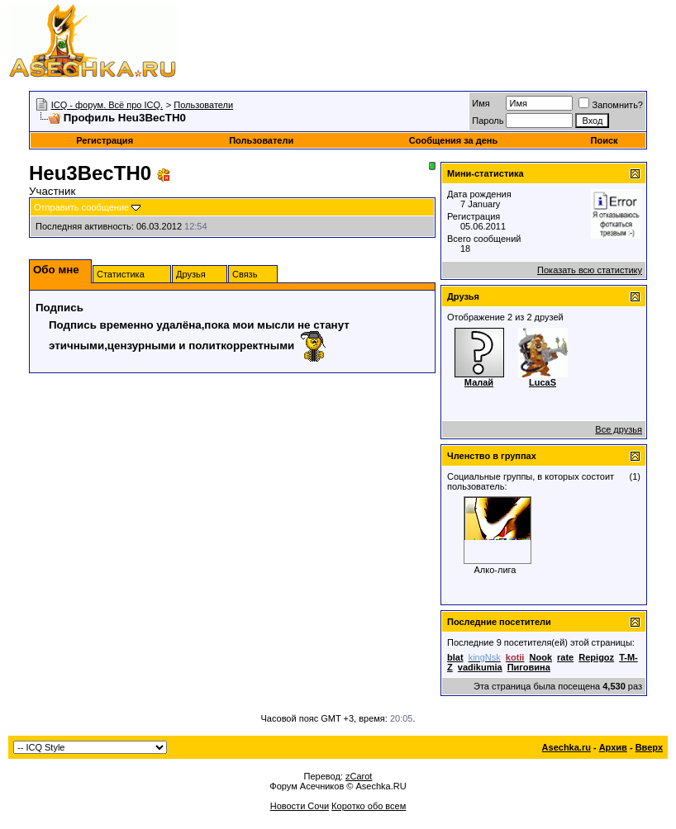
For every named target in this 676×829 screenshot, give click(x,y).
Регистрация (104, 140)
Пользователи (203, 105)
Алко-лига (495, 570)
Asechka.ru (566, 747)
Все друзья (618, 429)
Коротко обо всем (368, 806)
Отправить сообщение (81, 207)
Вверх (649, 747)
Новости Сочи (299, 806)
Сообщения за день (453, 140)
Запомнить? (610, 105)
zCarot (358, 776)
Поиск (604, 140)
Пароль (487, 121)
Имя (480, 103)
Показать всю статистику (589, 270)
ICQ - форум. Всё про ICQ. (107, 105)
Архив (613, 747)
